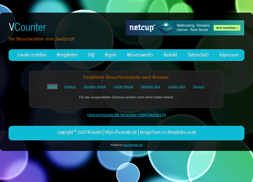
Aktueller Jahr (150, 86)
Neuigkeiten (67, 54)
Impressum (229, 54)
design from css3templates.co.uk (168, 132)
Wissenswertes (140, 54)
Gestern (70, 86)
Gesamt (198, 86)
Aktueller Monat (94, 86)
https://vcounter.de (121, 132)
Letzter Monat (123, 86)
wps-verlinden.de (132, 145)
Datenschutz (198, 54)
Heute (52, 86)
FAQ (91, 54)
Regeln (110, 54)
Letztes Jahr (177, 86)
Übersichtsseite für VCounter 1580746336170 (126, 115)
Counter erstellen (32, 54)
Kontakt (170, 54)
